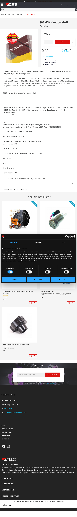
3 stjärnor (8, 173)
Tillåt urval (38, 279)
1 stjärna (5, 173)
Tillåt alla (62, 279)
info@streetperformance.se (17, 412)
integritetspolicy (51, 383)
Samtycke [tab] (13, 242)
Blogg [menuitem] (4, 425)
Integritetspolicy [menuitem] (38, 501)
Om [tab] (64, 242)
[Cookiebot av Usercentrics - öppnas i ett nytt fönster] (66, 236)
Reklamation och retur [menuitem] (57, 501)
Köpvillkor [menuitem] (28, 501)
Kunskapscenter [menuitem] (7, 429)
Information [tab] (38, 242)
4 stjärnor (10, 173)
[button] (2, 4)
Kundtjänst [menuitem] (6, 436)
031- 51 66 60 (8, 408)
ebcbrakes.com (66, 51)
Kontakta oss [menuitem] (6, 432)
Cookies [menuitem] (47, 501)
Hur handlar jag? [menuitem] (19, 501)
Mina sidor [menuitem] (5, 439)
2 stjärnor (6, 173)
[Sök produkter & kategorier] (38, 9)
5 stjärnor (12, 173)
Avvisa (14, 279)
